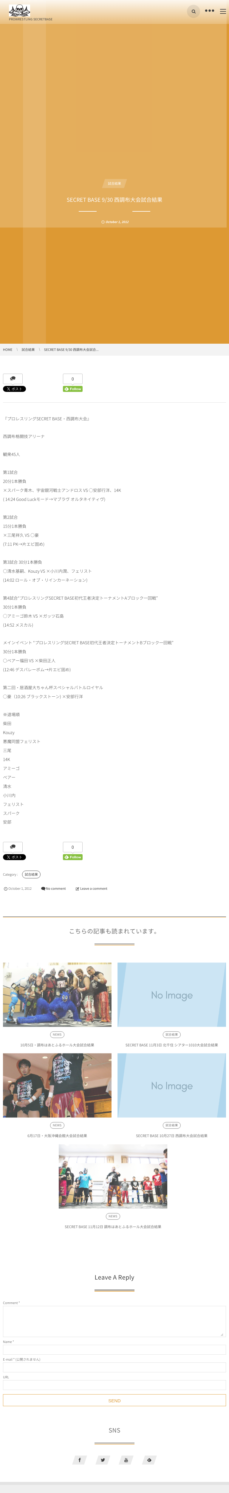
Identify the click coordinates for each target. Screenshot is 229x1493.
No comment (56, 888)
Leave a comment (93, 888)
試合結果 (114, 183)
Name (7, 1341)
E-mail (8, 1359)
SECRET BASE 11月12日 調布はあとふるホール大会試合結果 (113, 1229)
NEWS (57, 1036)
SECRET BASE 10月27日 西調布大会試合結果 (172, 1138)
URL (6, 1377)
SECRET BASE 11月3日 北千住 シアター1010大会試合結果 (172, 1047)
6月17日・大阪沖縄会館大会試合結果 (57, 1138)
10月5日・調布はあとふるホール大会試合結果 (57, 1047)
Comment (10, 1302)
